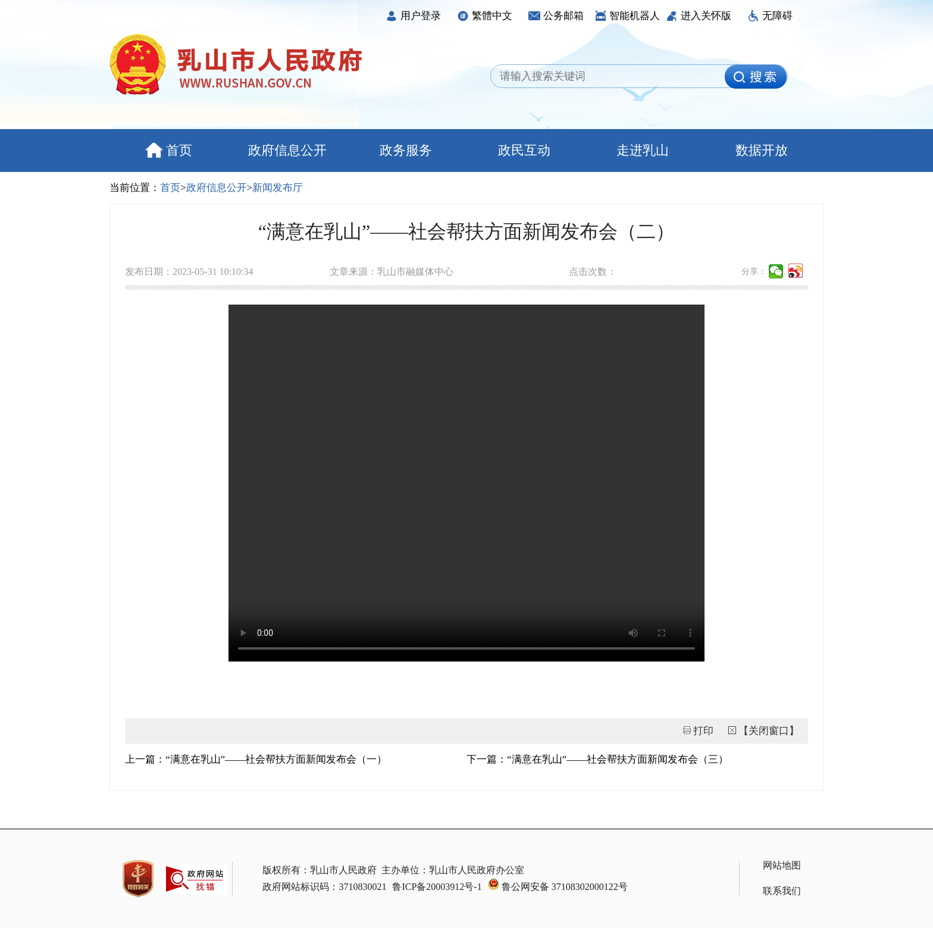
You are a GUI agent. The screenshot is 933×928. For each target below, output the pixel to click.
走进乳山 (642, 150)
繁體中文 (484, 15)
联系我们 (782, 891)
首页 (168, 150)
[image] (756, 77)
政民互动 (524, 150)
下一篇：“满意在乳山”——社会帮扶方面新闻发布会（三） (597, 759)
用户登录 (413, 15)
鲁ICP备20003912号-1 (436, 887)
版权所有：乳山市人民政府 (319, 870)
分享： (753, 271)
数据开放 (761, 150)
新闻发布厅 (277, 187)
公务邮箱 (556, 15)
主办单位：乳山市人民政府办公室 (452, 870)
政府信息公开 (287, 150)
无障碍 (770, 15)
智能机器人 (627, 15)
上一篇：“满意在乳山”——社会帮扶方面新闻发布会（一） (256, 759)
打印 (703, 730)
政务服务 (406, 150)
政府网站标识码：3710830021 (324, 887)
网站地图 (782, 865)
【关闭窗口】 (768, 730)
